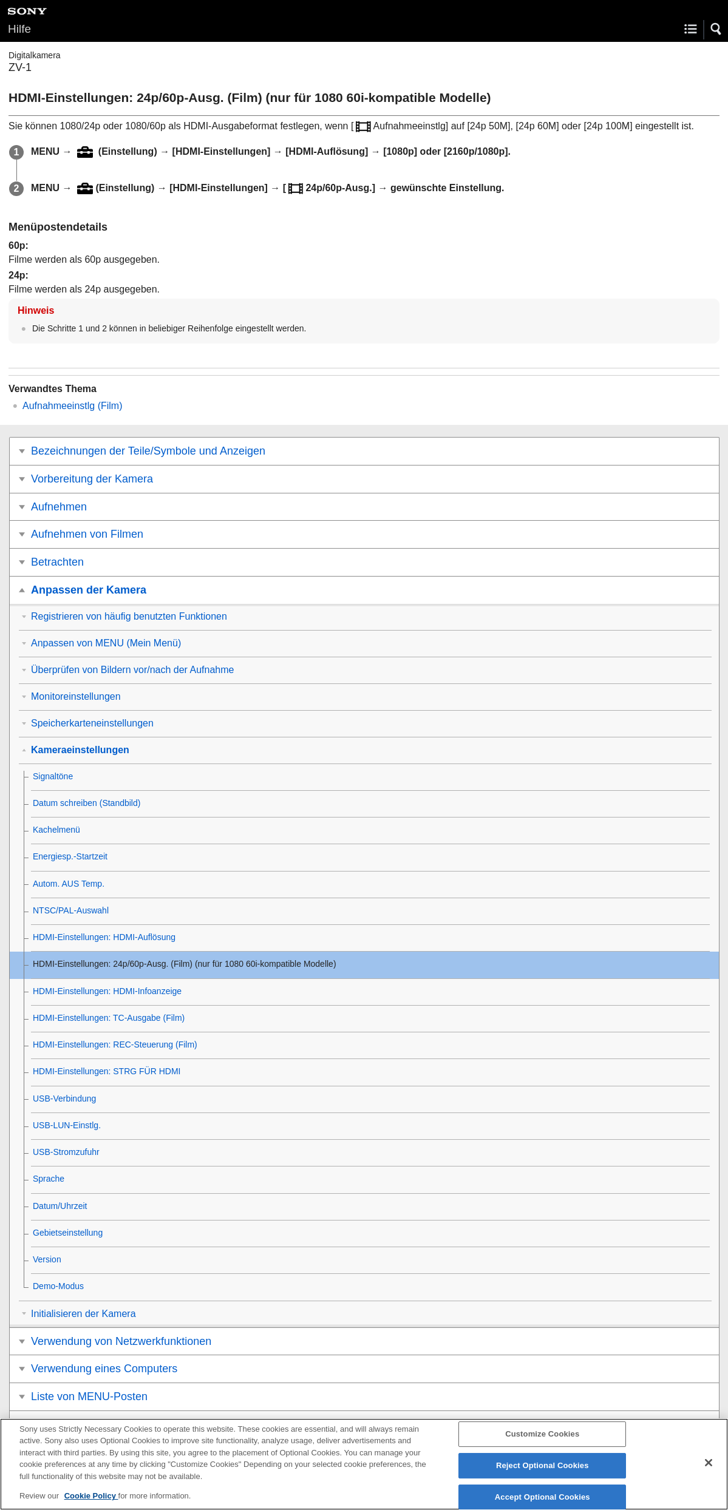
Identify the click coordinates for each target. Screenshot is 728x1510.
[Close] (708, 1470)
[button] (716, 29)
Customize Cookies (542, 1441)
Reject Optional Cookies (542, 1472)
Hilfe (19, 28)
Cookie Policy (91, 1503)
